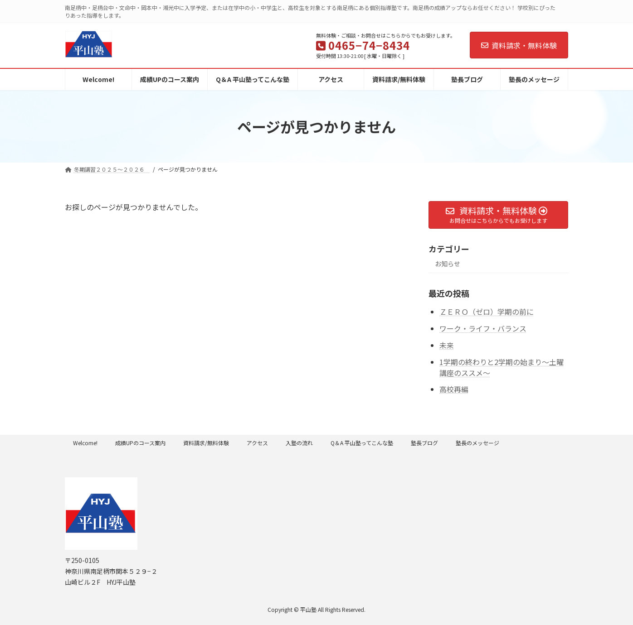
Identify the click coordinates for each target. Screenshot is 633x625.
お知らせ (447, 264)
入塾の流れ (299, 443)
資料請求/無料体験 (206, 443)
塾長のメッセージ (477, 443)
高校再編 (453, 389)
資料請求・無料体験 (519, 45)
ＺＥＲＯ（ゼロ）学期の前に (486, 312)
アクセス (257, 443)
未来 (446, 345)
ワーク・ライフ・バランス (482, 328)
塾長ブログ (424, 443)
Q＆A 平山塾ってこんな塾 (362, 443)
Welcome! (85, 443)
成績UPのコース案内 (140, 443)
